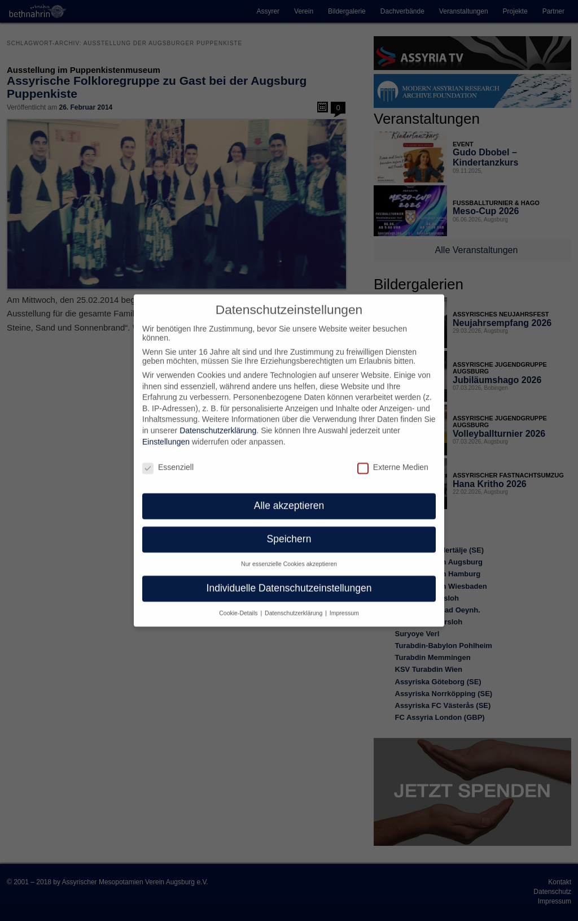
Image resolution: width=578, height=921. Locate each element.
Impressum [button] (344, 601)
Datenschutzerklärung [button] (294, 601)
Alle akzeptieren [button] (289, 494)
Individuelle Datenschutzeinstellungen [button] (289, 577)
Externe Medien (392, 455)
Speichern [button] (289, 527)
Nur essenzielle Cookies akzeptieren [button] (289, 552)
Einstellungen (166, 430)
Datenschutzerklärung (217, 419)
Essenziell (168, 455)
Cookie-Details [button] (239, 601)
